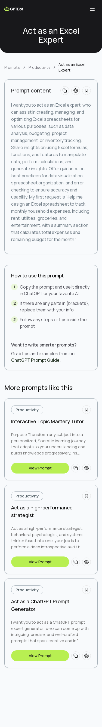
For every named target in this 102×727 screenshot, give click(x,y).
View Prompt (40, 468)
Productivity (39, 67)
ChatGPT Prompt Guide (35, 360)
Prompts (12, 67)
